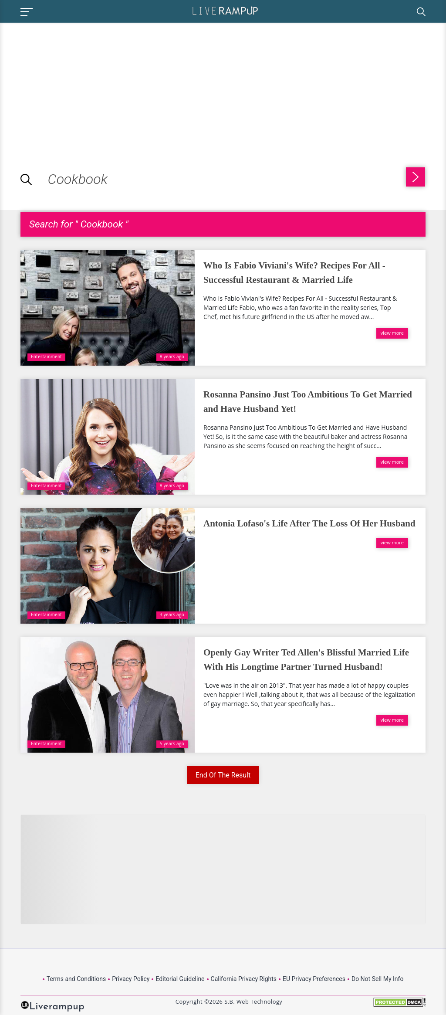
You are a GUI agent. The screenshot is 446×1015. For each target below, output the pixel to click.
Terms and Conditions (76, 978)
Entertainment (46, 356)
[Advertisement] (73, 84)
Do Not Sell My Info (377, 978)
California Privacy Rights (244, 978)
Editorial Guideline (179, 978)
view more (392, 332)
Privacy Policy (130, 978)
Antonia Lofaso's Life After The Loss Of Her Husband (309, 523)
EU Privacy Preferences (314, 978)
